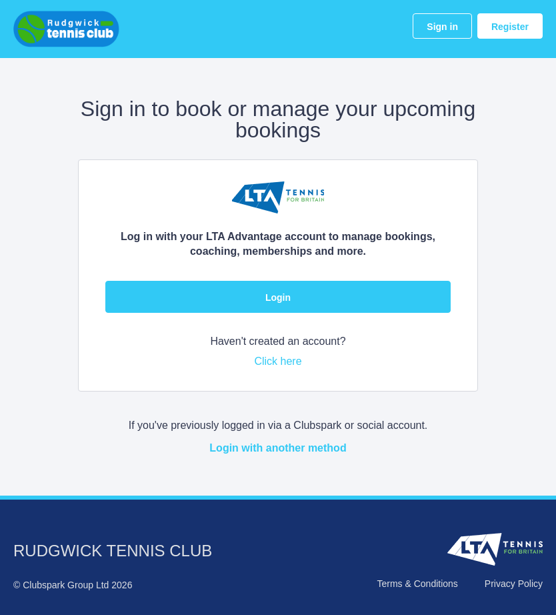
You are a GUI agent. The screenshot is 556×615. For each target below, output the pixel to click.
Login (278, 297)
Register (510, 26)
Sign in (442, 26)
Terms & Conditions (417, 583)
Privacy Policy (514, 583)
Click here (277, 361)
